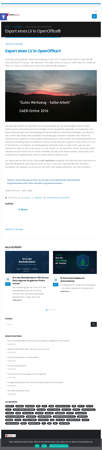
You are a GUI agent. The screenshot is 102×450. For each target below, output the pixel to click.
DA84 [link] (51, 406)
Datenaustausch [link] (62, 406)
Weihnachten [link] (34, 423)
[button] (47, 310)
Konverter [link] (31, 417)
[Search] (94, 324)
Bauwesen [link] (30, 406)
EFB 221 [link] (81, 406)
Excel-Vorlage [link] (53, 410)
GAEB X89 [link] (39, 413)
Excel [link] (8, 410)
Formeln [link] (9, 413)
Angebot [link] (9, 406)
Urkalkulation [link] (12, 423)
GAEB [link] (18, 413)
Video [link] (23, 423)
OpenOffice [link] (64, 198)
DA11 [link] (44, 406)
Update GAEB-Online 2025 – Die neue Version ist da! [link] (28, 349)
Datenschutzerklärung (58, 446)
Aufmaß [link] (19, 406)
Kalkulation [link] (81, 413)
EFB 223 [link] (89, 406)
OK (37, 446)
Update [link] (85, 420)
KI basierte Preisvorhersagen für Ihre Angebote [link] (27, 374)
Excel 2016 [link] (66, 410)
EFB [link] (74, 406)
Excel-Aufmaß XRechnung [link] (24, 410)
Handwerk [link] (60, 413)
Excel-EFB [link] (41, 410)
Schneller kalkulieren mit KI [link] (18, 390)
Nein (44, 446)
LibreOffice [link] (82, 417)
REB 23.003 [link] (60, 420)
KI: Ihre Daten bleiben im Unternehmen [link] (72, 279)
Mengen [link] (9, 420)
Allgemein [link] (38, 198)
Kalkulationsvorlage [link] (15, 417)
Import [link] (70, 413)
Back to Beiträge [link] (14, 44)
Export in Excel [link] (88, 410)
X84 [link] (49, 423)
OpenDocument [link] (53, 198)
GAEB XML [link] (49, 413)
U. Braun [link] (26, 198)
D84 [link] (38, 406)
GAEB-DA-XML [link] (28, 413)
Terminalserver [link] (73, 420)
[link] (3, 16)
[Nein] (98, 444)
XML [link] (55, 423)
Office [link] (17, 420)
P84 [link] (52, 420)
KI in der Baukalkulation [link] (17, 366)
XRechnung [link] (64, 423)
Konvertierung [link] (45, 417)
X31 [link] (43, 423)
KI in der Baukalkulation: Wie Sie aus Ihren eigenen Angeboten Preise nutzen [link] (30, 280)
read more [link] (17, 300)
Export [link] (76, 410)
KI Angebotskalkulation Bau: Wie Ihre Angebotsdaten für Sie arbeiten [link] (35, 382)
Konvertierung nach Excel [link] (64, 417)
